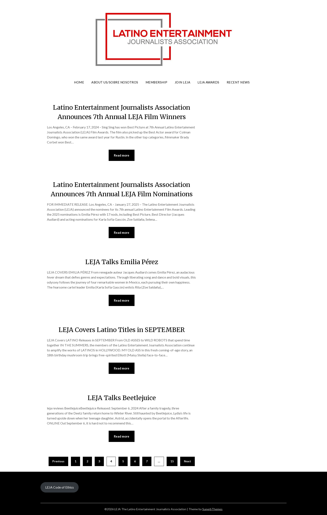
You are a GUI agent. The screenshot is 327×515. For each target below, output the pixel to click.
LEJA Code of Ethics (59, 487)
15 (172, 461)
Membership (156, 82)
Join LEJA (182, 82)
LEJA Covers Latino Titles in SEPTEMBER (122, 330)
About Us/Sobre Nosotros (114, 82)
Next (187, 461)
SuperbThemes (212, 509)
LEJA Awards (208, 82)
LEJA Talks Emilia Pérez (121, 262)
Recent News (238, 82)
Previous (58, 461)
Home (79, 82)
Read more (121, 155)
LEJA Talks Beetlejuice (122, 398)
